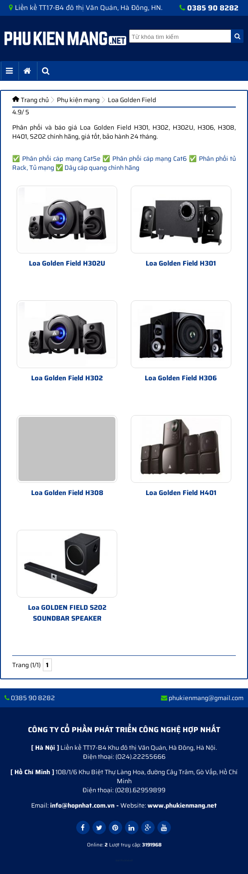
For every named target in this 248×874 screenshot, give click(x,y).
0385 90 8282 (213, 8)
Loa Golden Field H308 (67, 492)
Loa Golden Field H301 (181, 263)
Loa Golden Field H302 (67, 378)
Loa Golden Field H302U (67, 263)
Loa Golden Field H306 (181, 378)
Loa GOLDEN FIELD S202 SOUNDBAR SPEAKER (67, 613)
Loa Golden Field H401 (181, 492)
